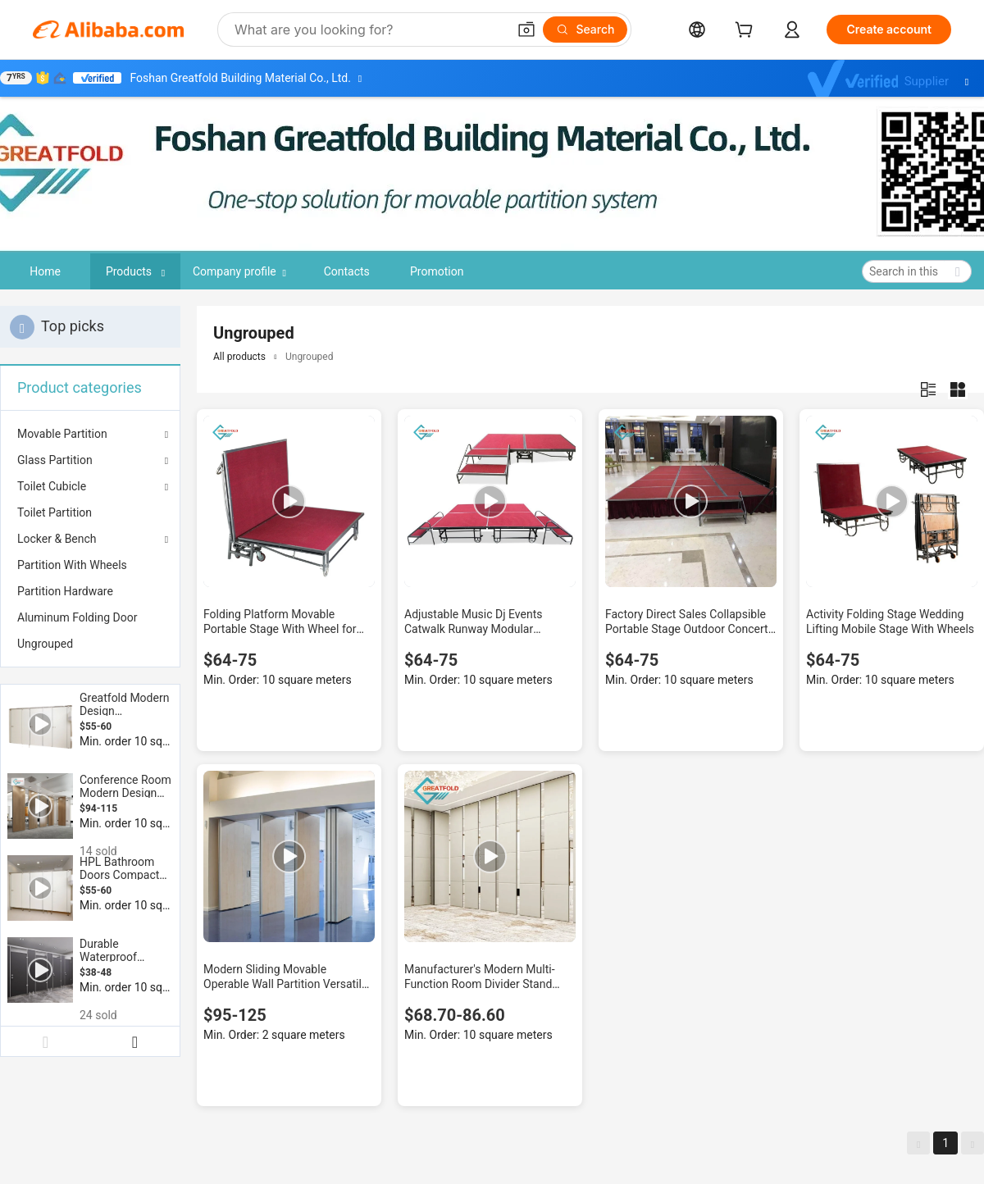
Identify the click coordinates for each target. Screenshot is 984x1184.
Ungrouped (45, 643)
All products (239, 356)
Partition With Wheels (72, 565)
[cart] (747, 32)
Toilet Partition (54, 512)
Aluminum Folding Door (77, 617)
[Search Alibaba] (369, 29)
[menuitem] (90, 512)
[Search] (585, 29)
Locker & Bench (57, 538)
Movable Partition (62, 433)
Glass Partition (55, 460)
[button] (526, 29)
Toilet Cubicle (51, 486)
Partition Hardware (65, 591)
